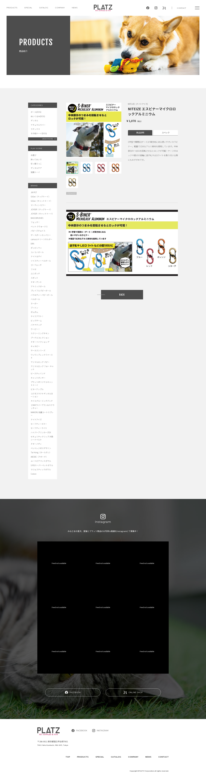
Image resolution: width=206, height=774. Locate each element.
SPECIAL (100, 757)
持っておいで (36, 159)
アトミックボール (38, 286)
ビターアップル (37, 389)
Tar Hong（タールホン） (41, 452)
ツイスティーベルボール (41, 260)
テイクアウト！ (37, 316)
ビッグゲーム (36, 320)
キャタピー (35, 346)
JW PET (34, 192)
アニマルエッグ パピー (40, 362)
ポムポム (34, 312)
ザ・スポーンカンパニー (41, 235)
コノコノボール (37, 252)
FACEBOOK (73, 692)
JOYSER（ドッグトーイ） (41, 209)
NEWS (75, 8)
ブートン (34, 307)
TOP (68, 757)
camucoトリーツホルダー (41, 239)
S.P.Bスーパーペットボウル (42, 465)
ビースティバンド (38, 373)
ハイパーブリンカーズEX (41, 432)
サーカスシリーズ (38, 350)
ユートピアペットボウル (41, 461)
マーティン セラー (38, 205)
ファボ (33, 269)
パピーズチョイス (38, 230)
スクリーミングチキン (40, 333)
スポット (34, 278)
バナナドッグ (36, 324)
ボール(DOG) (36, 112)
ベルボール (35, 299)
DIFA (32, 243)
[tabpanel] (93, 130)
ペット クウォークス (39, 226)
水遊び (33, 155)
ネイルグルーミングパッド (42, 400)
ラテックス (35, 129)
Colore (33, 474)
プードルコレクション (40, 337)
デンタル (34, 120)
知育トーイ (35, 172)
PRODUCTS (12, 8)
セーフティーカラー (39, 424)
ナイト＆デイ (36, 256)
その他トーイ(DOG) (39, 133)
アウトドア (71, 193)
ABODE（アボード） (39, 456)
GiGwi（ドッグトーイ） (40, 196)
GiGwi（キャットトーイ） (41, 201)
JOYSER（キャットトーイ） (42, 213)
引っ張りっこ (36, 163)
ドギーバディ (36, 444)
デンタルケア (36, 168)
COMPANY (60, 8)
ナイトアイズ (36, 419)
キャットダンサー (38, 377)
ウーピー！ (35, 329)
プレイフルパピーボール (41, 290)
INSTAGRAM (100, 730)
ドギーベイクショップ (40, 342)
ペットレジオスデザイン (41, 448)
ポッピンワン (36, 248)
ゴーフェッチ (36, 265)
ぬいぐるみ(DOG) (38, 116)
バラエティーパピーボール (42, 295)
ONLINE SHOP (133, 692)
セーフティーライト (39, 428)
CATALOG (43, 8)
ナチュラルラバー (38, 125)
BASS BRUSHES (37, 218)
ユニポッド (35, 273)
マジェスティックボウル (41, 469)
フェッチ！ (35, 222)
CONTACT (181, 8)
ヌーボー (34, 303)
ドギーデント (36, 282)
